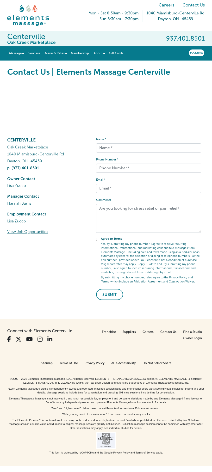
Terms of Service (145, 452)
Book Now (196, 52)
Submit (109, 295)
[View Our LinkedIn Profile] (49, 339)
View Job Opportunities (27, 232)
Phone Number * (107, 159)
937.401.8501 (185, 38)
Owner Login (192, 338)
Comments (103, 200)
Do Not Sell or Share (157, 363)
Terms (105, 281)
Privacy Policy (178, 277)
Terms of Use (68, 363)
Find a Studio (192, 332)
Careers (166, 5)
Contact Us (193, 5)
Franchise (109, 332)
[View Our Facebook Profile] (9, 339)
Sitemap (47, 363)
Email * (101, 179)
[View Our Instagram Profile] (40, 339)
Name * (101, 139)
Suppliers (129, 332)
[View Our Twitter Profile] (18, 339)
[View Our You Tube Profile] (29, 339)
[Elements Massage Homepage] (31, 15)
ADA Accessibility (123, 363)
